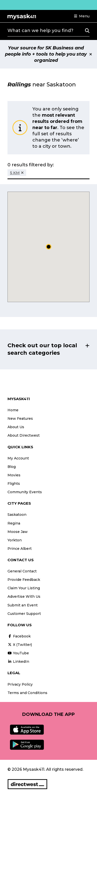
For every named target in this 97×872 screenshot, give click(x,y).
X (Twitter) (19, 644)
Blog (11, 466)
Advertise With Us (23, 596)
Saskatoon (16, 514)
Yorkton (14, 540)
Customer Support (24, 613)
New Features (20, 418)
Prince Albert (19, 548)
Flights (13, 483)
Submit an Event (22, 605)
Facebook (19, 636)
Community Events (24, 492)
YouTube (18, 653)
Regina (13, 523)
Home (12, 410)
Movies (13, 475)
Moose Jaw (17, 531)
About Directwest (23, 435)
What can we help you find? (40, 30)
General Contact (22, 571)
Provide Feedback (23, 579)
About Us (15, 427)
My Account (18, 458)
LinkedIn (18, 661)
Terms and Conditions (27, 693)
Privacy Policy (20, 684)
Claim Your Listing (23, 588)
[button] (82, 16)
